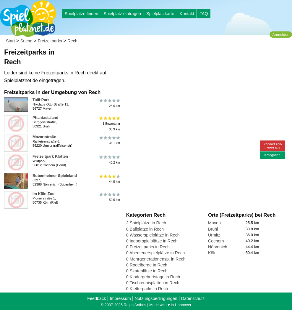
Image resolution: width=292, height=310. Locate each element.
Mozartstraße (44, 137)
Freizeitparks (50, 41)
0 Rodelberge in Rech (146, 265)
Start (10, 41)
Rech (72, 41)
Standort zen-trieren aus (272, 145)
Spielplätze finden (81, 13)
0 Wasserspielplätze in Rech (153, 235)
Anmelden (280, 34)
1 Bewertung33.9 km (109, 123)
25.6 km (109, 103)
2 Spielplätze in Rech (146, 222)
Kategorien (272, 155)
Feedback (96, 298)
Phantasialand (45, 117)
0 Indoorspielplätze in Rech (152, 241)
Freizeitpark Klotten (50, 156)
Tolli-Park (41, 100)
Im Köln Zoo (43, 193)
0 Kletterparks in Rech (147, 288)
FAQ (203, 13)
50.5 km (109, 197)
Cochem (216, 241)
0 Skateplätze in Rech (147, 271)
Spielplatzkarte (160, 13)
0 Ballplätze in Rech (145, 229)
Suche (26, 41)
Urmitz (214, 235)
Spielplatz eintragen (122, 13)
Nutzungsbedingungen (156, 298)
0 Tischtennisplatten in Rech (152, 282)
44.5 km (109, 179)
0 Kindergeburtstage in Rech (153, 276)
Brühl (213, 229)
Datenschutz (193, 298)
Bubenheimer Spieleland (55, 175)
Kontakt (187, 13)
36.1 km (109, 140)
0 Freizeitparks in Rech (148, 247)
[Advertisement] (193, 56)
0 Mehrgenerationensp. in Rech (156, 259)
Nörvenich (217, 247)
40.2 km (109, 159)
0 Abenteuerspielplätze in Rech (155, 252)
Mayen (214, 222)
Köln (212, 252)
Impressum (120, 298)
